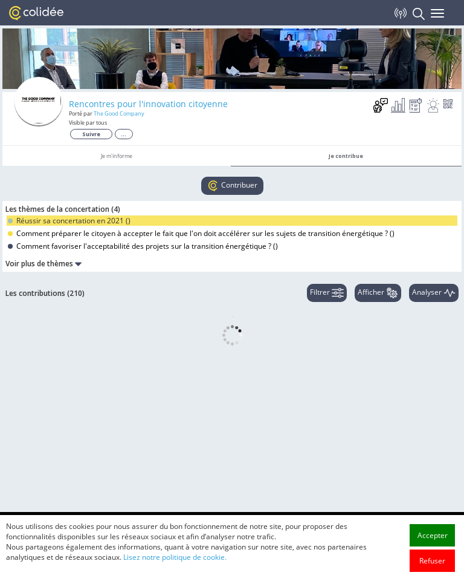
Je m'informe (116, 156)
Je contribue (346, 156)
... (123, 134)
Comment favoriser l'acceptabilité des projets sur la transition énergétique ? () (143, 246)
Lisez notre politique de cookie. (175, 570)
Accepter (432, 548)
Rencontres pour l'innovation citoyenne (148, 104)
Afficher (378, 293)
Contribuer (232, 186)
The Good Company (119, 113)
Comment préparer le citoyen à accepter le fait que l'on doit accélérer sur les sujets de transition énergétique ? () (201, 233)
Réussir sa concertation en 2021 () (69, 220)
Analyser (434, 293)
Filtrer (327, 293)
